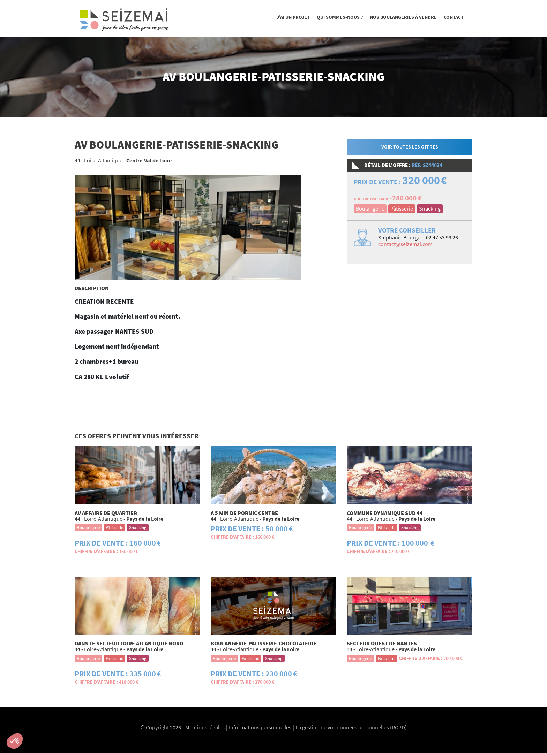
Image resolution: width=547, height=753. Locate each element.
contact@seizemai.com (405, 244)
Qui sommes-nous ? (340, 17)
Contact (454, 17)
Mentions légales (205, 727)
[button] (14, 741)
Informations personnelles (260, 727)
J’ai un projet (293, 17)
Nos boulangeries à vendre (403, 17)
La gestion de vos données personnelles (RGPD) (351, 727)
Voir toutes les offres (409, 147)
